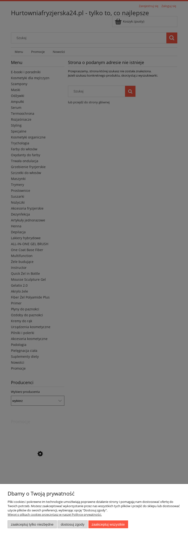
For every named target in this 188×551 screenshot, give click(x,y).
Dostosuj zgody (72, 524)
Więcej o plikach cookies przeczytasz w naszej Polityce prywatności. (55, 514)
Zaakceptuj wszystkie (108, 524)
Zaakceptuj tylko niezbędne (32, 524)
